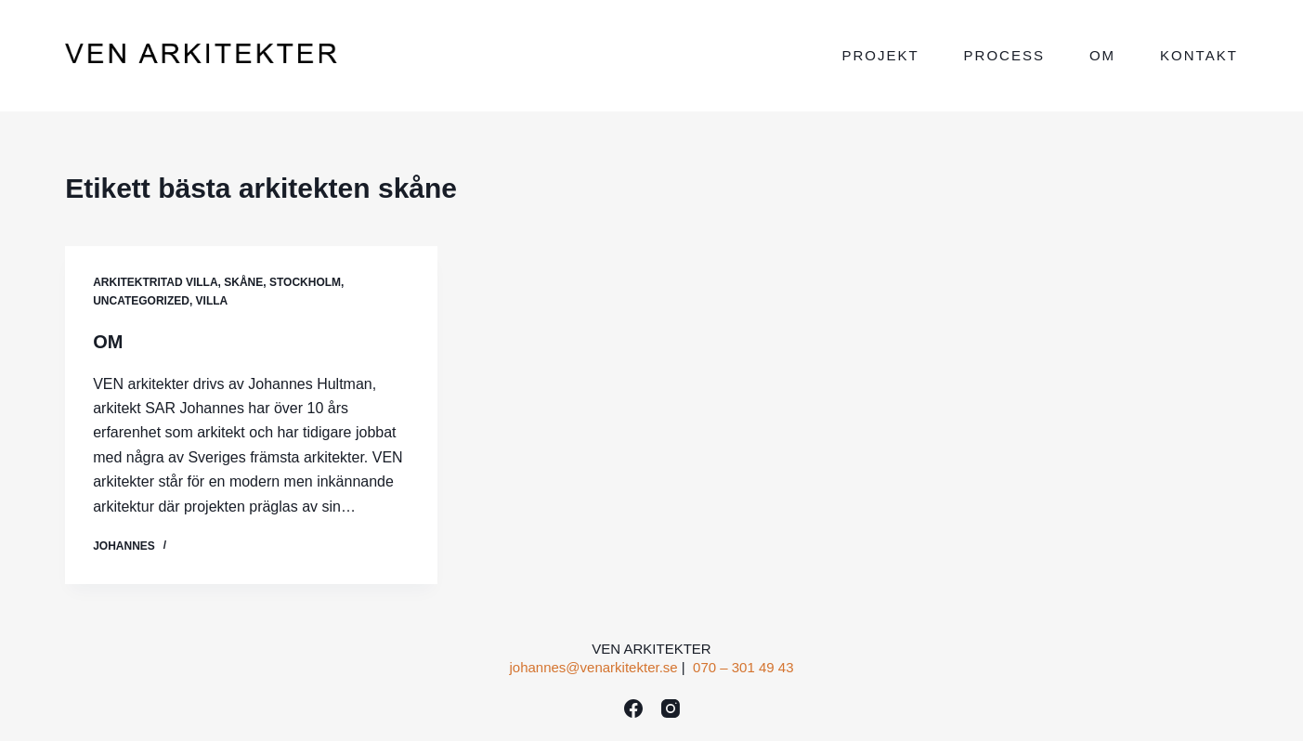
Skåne (243, 282)
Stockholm (305, 282)
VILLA (212, 300)
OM (108, 342)
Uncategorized (141, 300)
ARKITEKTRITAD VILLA (155, 282)
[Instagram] (670, 708)
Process (1004, 55)
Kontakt (1199, 55)
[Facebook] (633, 708)
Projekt (880, 55)
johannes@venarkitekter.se (593, 667)
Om (1102, 55)
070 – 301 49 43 (743, 667)
